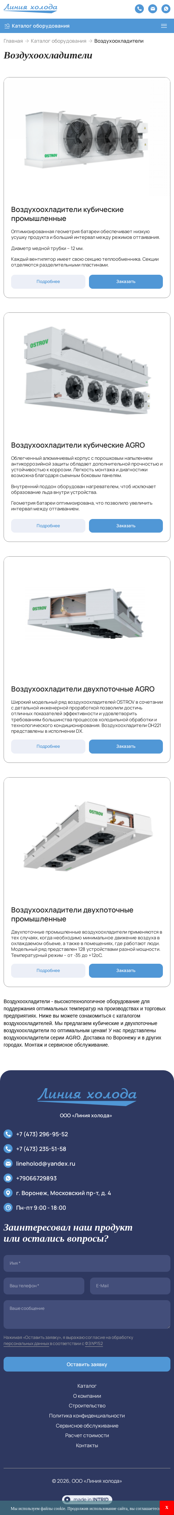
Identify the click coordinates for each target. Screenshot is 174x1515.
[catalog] (79, 25)
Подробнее (48, 281)
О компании (87, 1395)
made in (91, 1499)
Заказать (126, 281)
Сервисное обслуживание (87, 1425)
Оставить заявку (87, 1364)
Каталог (87, 1385)
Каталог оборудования (58, 40)
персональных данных (26, 1343)
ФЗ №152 (94, 1343)
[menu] (163, 25)
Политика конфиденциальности (87, 1415)
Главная (13, 40)
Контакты (87, 1445)
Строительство (87, 1405)
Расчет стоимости (87, 1435)
